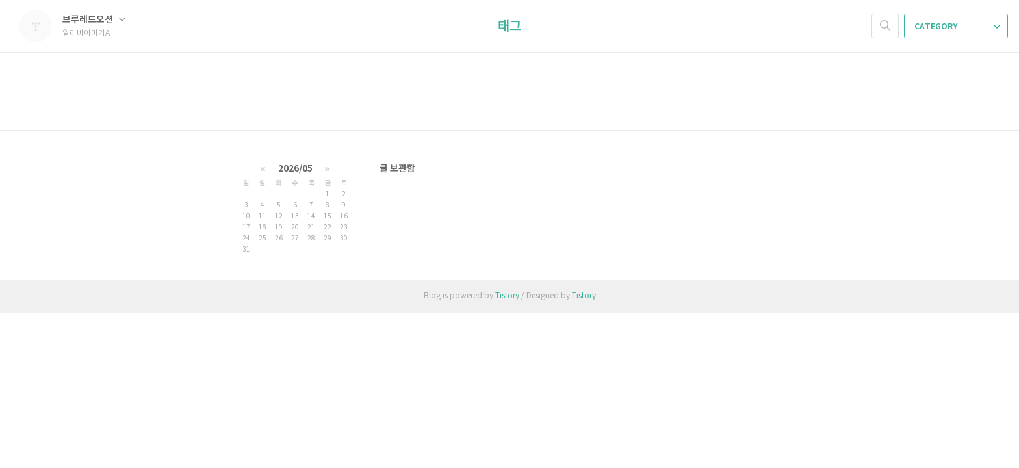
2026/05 (295, 168)
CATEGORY (957, 26)
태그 (509, 26)
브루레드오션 (93, 19)
